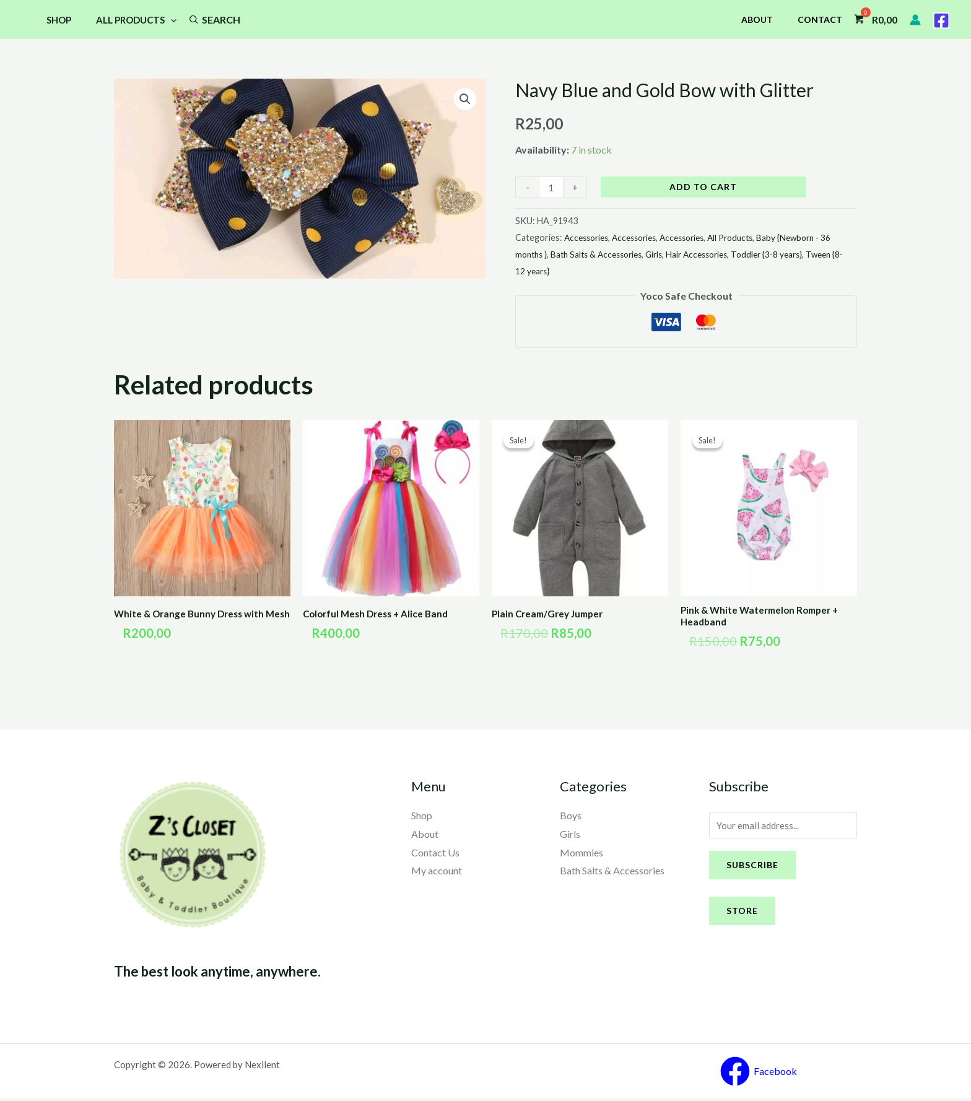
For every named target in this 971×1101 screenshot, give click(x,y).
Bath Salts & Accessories (614, 254)
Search (208, 19)
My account (436, 872)
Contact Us (435, 854)
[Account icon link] (915, 19)
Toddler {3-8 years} (797, 254)
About (768, 19)
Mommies (581, 854)
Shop (55, 19)
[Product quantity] (552, 187)
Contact (823, 19)
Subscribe (752, 868)
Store (742, 914)
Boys (570, 817)
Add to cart (704, 186)
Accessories (588, 237)
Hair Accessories (723, 254)
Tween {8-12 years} (553, 271)
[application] (161, 19)
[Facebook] (941, 20)
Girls (677, 254)
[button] (464, 100)
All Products (127, 19)
